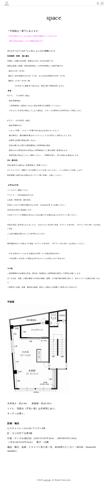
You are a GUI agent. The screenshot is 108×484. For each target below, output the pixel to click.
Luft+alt (47, 480)
